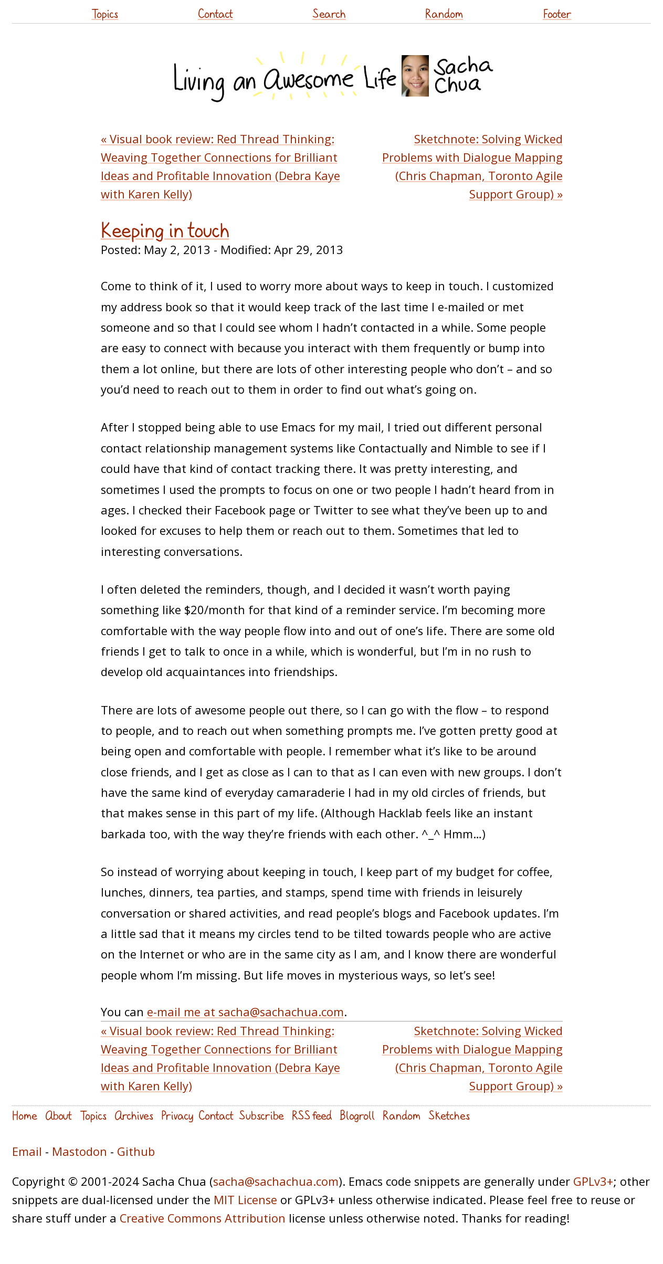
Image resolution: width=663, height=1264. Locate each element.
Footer (557, 13)
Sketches (449, 1115)
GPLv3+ (593, 1181)
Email (27, 1151)
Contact (215, 13)
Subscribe (261, 1115)
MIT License (245, 1199)
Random (444, 13)
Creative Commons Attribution (203, 1218)
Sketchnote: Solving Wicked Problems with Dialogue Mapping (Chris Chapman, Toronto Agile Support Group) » (472, 166)
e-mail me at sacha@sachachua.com (245, 1011)
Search (329, 13)
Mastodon (79, 1151)
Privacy (177, 1115)
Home (24, 1115)
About (58, 1115)
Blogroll (357, 1115)
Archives (133, 1115)
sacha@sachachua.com (276, 1181)
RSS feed (312, 1115)
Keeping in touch (165, 230)
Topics (104, 13)
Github (136, 1151)
